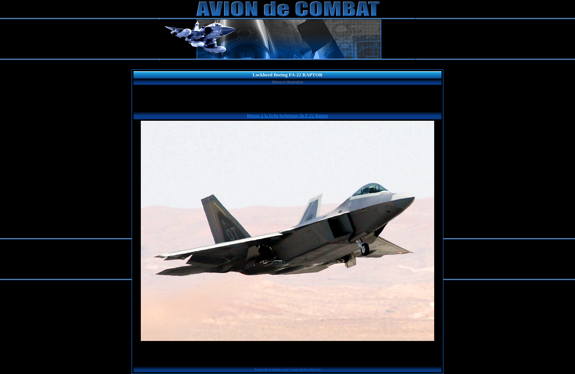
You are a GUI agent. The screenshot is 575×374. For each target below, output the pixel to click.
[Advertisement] (287, 99)
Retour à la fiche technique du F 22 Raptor (287, 115)
